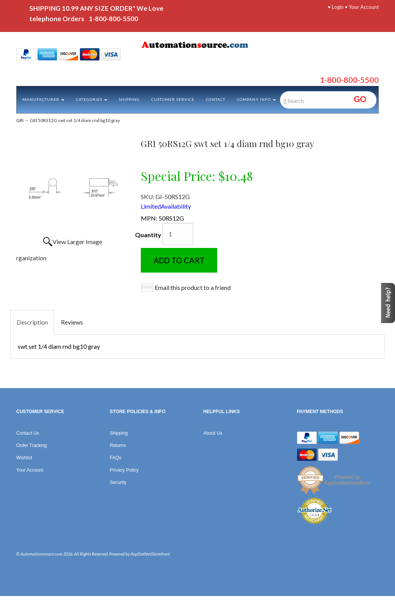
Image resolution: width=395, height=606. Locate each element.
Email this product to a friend (193, 287)
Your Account (364, 7)
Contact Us (27, 433)
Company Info (256, 99)
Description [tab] (32, 322)
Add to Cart (179, 260)
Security (118, 482)
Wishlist (24, 457)
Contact (215, 99)
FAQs (116, 457)
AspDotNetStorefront (150, 554)
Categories (91, 99)
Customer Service (172, 99)
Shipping (129, 99)
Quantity (148, 234)
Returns (118, 445)
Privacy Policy (124, 470)
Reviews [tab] (72, 322)
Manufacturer (43, 99)
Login (338, 7)
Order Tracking (31, 445)
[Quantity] (177, 234)
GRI (20, 120)
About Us (212, 433)
